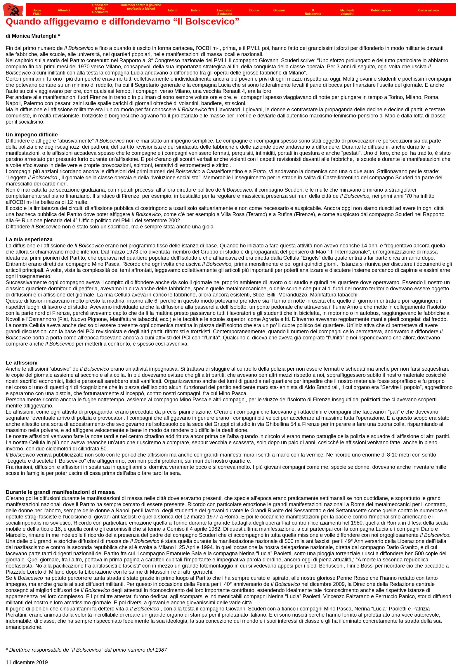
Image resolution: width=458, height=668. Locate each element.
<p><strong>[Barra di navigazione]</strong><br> (229, 8)
